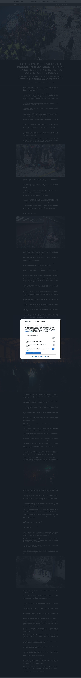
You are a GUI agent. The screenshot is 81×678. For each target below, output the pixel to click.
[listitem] (40, 335)
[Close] (58, 322)
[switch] (53, 338)
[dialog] (40, 339)
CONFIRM (33, 352)
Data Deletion (34, 356)
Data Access (40, 356)
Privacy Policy (46, 356)
